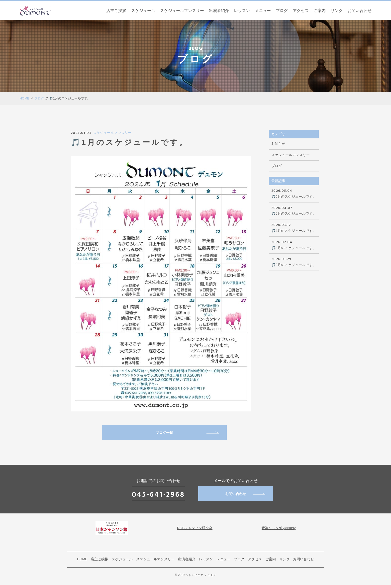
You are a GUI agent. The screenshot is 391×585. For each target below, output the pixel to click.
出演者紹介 (219, 10)
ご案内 (320, 10)
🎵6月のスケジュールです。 (293, 193)
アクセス (301, 10)
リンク (337, 10)
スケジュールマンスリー (182, 10)
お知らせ (278, 144)
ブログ (282, 10)
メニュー (263, 10)
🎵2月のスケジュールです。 (293, 261)
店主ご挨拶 (116, 10)
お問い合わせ (360, 10)
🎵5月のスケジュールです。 (293, 210)
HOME (24, 98)
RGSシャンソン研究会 (194, 528)
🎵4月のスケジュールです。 (293, 227)
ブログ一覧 (187, 433)
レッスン (242, 10)
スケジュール (143, 10)
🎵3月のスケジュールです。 (293, 244)
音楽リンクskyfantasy (278, 528)
